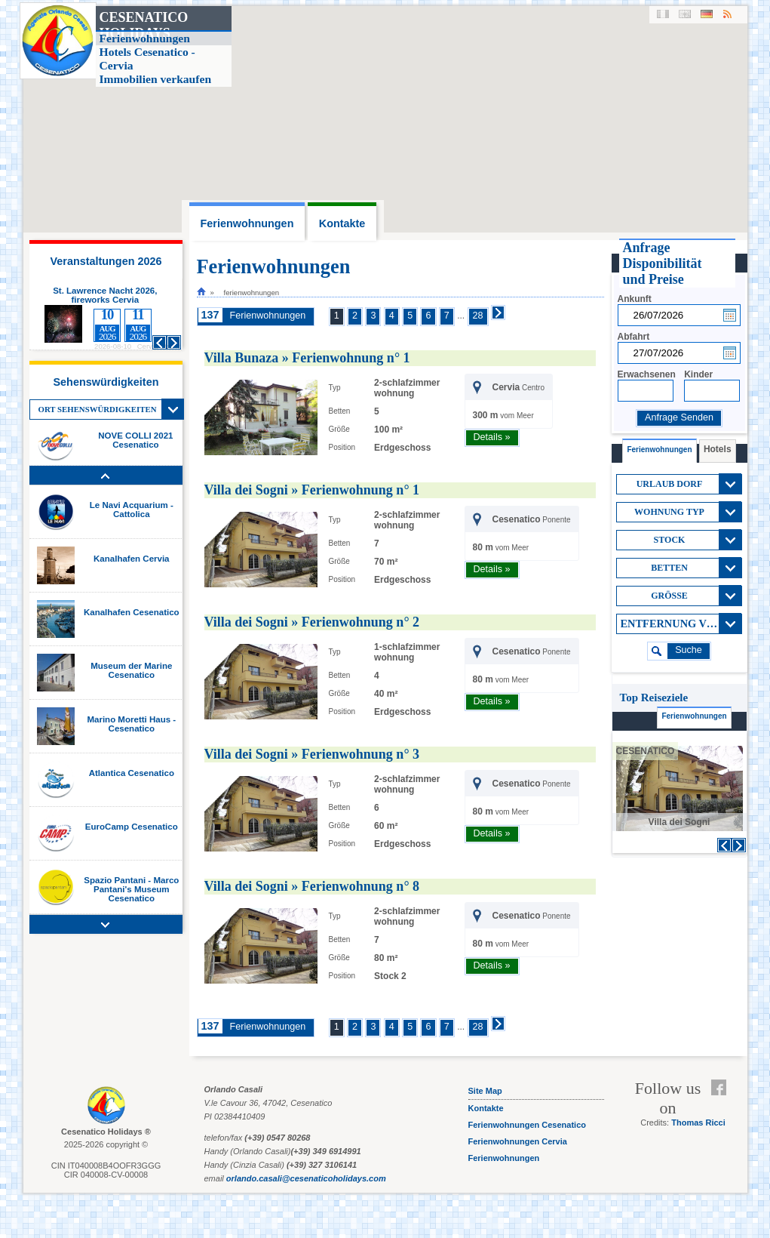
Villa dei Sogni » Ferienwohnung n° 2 (312, 622)
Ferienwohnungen (268, 315)
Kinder (698, 374)
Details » (492, 437)
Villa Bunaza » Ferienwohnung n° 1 (307, 357)
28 (478, 315)
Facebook (722, 1088)
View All (172, 409)
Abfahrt (634, 336)
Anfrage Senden (679, 417)
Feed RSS (722, 1106)
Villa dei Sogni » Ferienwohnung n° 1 (312, 489)
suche (688, 650)
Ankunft (635, 299)
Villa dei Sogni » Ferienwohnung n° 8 (312, 886)
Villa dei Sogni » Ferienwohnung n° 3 (312, 754)
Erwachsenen (647, 374)
